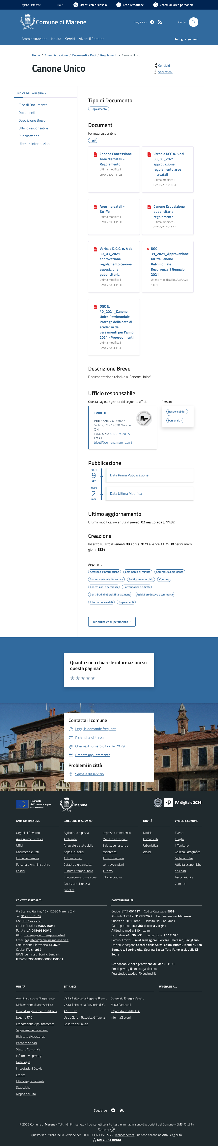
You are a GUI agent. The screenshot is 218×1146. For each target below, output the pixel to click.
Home (36, 55)
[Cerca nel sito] (193, 22)
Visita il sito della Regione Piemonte (87, 998)
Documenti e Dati (84, 55)
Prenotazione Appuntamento (35, 1023)
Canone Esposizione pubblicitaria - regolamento (169, 211)
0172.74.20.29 (120, 433)
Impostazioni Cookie (29, 1068)
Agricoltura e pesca (76, 832)
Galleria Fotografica (187, 851)
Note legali (23, 1062)
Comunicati (150, 839)
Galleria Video (184, 858)
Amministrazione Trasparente (35, 998)
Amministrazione (56, 55)
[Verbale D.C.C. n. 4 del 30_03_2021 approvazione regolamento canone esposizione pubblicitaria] (95, 249)
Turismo (108, 870)
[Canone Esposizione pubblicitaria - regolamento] (149, 206)
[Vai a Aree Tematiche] (130, 5)
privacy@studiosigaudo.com (138, 968)
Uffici (19, 845)
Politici (20, 870)
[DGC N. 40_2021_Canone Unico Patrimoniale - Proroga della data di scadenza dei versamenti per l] (95, 306)
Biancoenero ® (124, 1134)
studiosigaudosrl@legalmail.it (137, 973)
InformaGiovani (121, 1017)
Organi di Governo (28, 832)
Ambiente (70, 839)
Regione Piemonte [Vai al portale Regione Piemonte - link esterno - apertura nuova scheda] (30, 5)
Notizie (147, 832)
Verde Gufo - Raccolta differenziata (87, 1017)
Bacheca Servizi (26, 1042)
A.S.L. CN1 (70, 1011)
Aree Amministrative (29, 839)
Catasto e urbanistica (78, 864)
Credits (20, 1074)
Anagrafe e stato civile (78, 845)
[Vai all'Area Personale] (173, 5)
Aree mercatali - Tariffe (112, 209)
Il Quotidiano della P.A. (125, 1011)
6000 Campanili (121, 1004)
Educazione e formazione (80, 877)
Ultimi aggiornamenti (30, 1081)
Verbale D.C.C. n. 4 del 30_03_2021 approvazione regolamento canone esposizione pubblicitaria (116, 261)
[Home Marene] (55, 22)
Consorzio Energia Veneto (127, 998)
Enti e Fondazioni (27, 858)
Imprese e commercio (117, 832)
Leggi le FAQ (24, 1017)
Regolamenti (108, 55)
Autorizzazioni (73, 858)
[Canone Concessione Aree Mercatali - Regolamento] (95, 154)
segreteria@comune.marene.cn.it (46, 940)
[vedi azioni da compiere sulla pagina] (162, 72)
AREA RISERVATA (106, 1139)
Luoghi (179, 839)
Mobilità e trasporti (115, 839)
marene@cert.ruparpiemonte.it (44, 935)
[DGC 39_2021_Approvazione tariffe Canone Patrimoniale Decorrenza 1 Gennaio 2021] (148, 249)
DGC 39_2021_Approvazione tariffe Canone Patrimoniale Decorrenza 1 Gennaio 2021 (170, 261)
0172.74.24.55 (31, 920)
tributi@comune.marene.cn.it (113, 442)
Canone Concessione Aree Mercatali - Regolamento (116, 159)
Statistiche (23, 1087)
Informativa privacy (28, 1055)
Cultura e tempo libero (78, 870)
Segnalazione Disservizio (32, 1030)
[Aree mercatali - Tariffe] (95, 206)
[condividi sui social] (161, 65)
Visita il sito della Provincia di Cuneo (87, 1004)
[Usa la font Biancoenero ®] (90, 5)
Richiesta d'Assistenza (30, 1036)
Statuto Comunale (28, 1049)
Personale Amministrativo (33, 864)
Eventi (179, 832)
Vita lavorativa (112, 877)
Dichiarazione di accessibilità (34, 1004)
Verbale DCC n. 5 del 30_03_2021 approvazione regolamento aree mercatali (168, 164)
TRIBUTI (100, 413)
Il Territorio (182, 845)
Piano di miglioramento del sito (36, 1011)
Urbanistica (150, 845)
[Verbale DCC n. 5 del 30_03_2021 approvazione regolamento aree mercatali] (149, 154)
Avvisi (147, 851)
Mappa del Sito (26, 1093)
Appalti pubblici (74, 851)
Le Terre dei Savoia (76, 1023)
